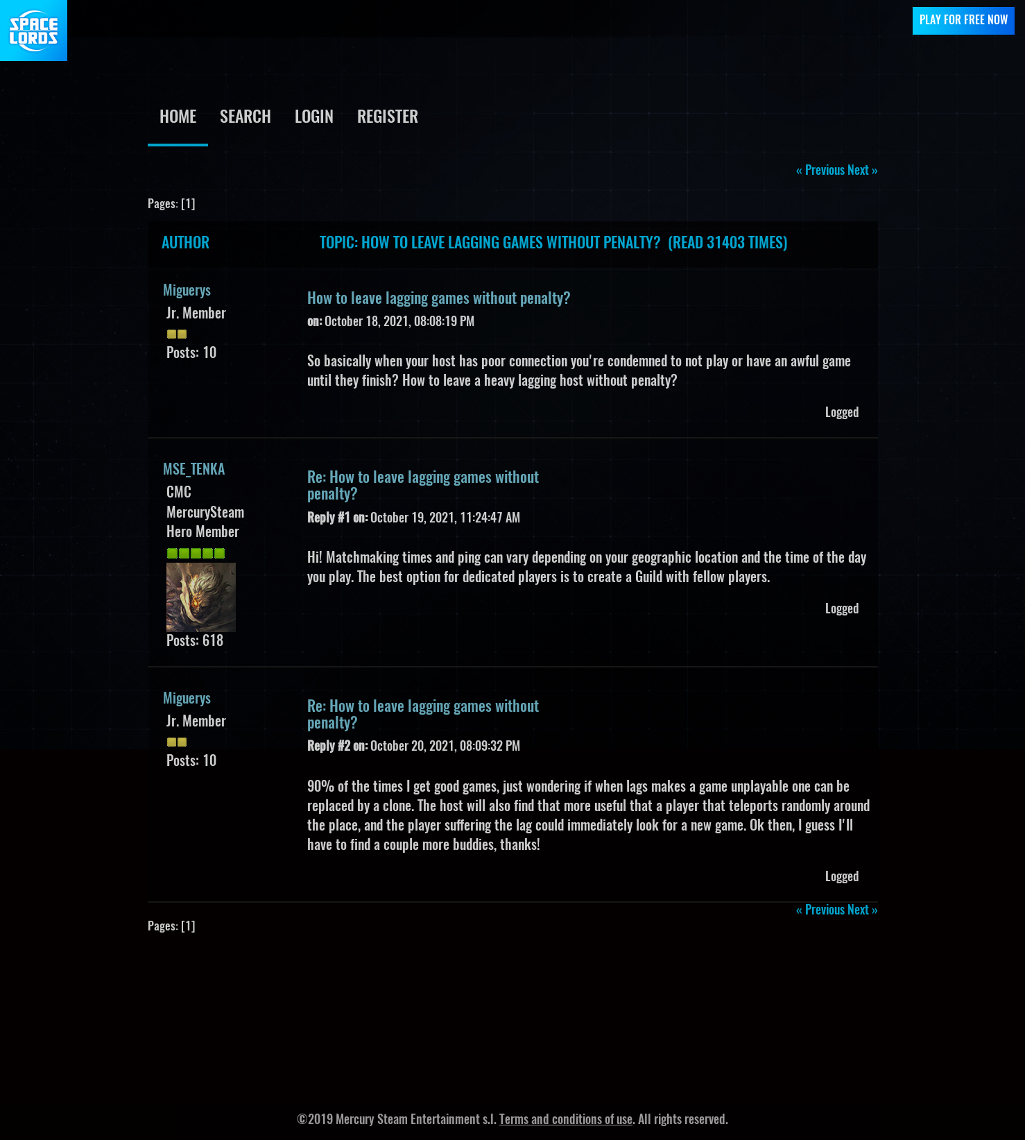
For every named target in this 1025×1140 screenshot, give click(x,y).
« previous (820, 171)
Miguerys (187, 291)
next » (862, 171)
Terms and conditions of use (565, 1120)
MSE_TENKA (194, 470)
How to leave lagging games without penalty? (439, 299)
